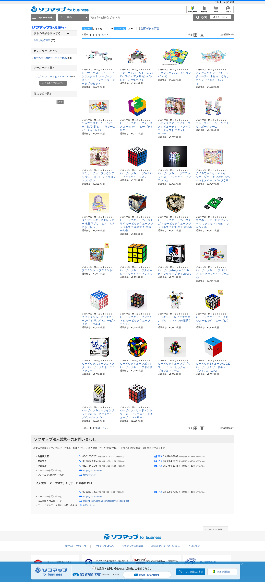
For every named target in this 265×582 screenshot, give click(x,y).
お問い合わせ (89, 475)
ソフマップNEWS (104, 546)
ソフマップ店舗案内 (132, 546)
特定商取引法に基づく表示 (165, 546)
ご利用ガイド (204, 11)
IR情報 (230, 2)
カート (215, 11)
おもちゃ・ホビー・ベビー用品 (53, 58)
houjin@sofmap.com (92, 470)
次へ (104, 34)
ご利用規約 (221, 2)
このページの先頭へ (215, 529)
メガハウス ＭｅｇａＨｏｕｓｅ (56, 76)
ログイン (227, 11)
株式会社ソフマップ (75, 546)
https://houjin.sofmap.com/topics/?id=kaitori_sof (106, 501)
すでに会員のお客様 (193, 571)
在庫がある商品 (44, 40)
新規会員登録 (192, 11)
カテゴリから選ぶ (46, 17)
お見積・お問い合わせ (146, 575)
